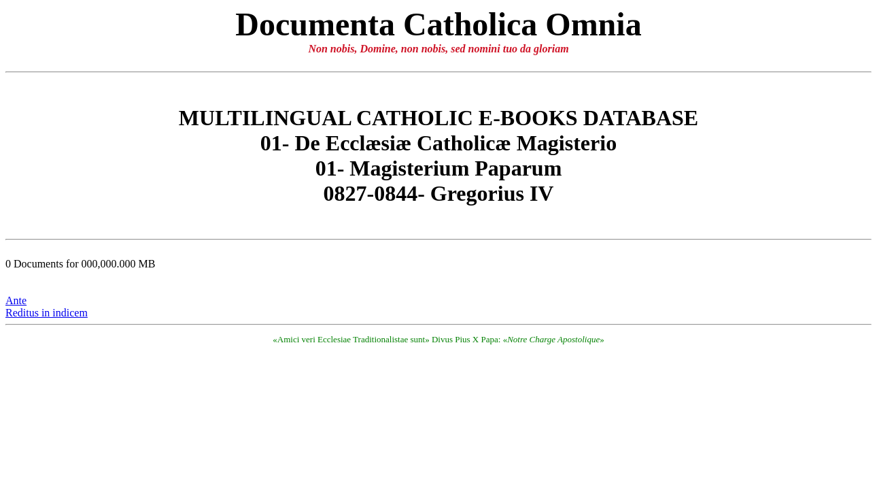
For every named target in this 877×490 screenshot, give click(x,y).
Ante (16, 300)
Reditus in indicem (46, 312)
